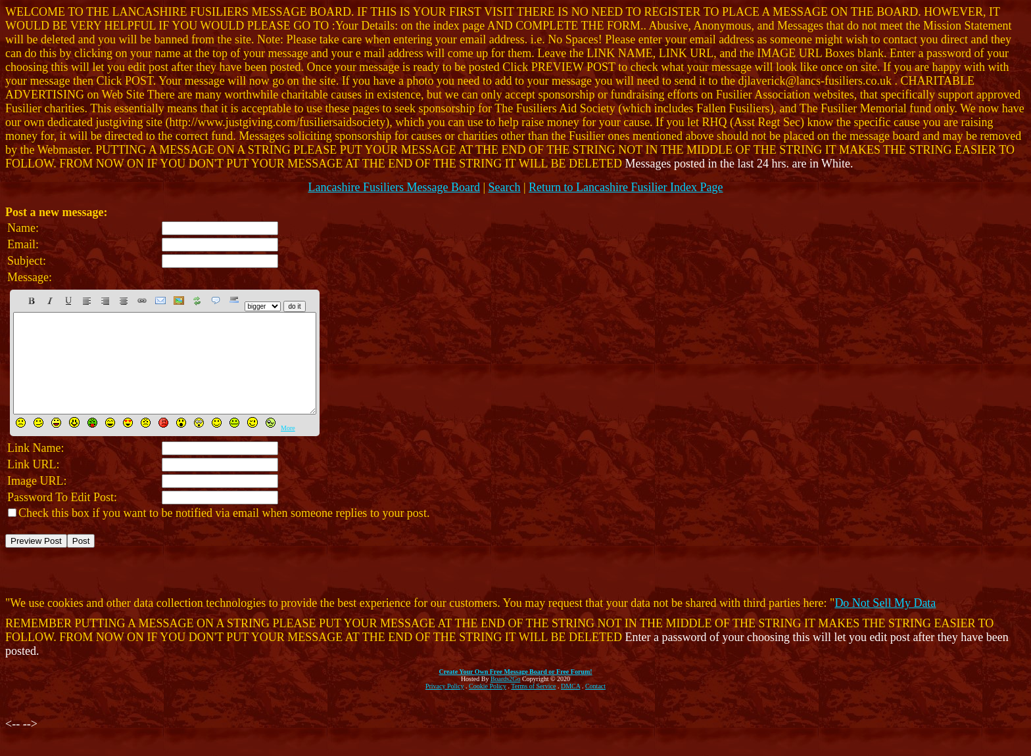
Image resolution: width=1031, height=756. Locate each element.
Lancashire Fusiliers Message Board (393, 187)
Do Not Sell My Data (885, 622)
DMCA (570, 705)
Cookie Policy (487, 705)
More (288, 447)
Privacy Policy (444, 705)
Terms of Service (533, 705)
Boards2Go (506, 698)
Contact (595, 705)
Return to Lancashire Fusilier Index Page (626, 187)
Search (505, 187)
